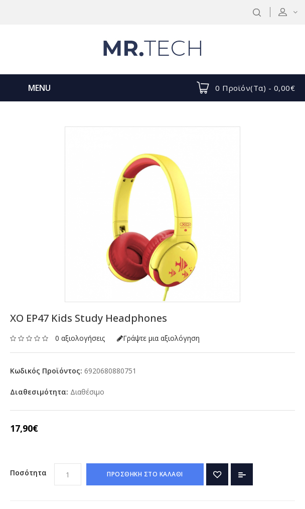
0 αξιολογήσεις (80, 338)
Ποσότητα (28, 472)
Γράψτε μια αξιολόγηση (158, 338)
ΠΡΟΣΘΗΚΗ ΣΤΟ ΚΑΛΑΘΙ (145, 474)
